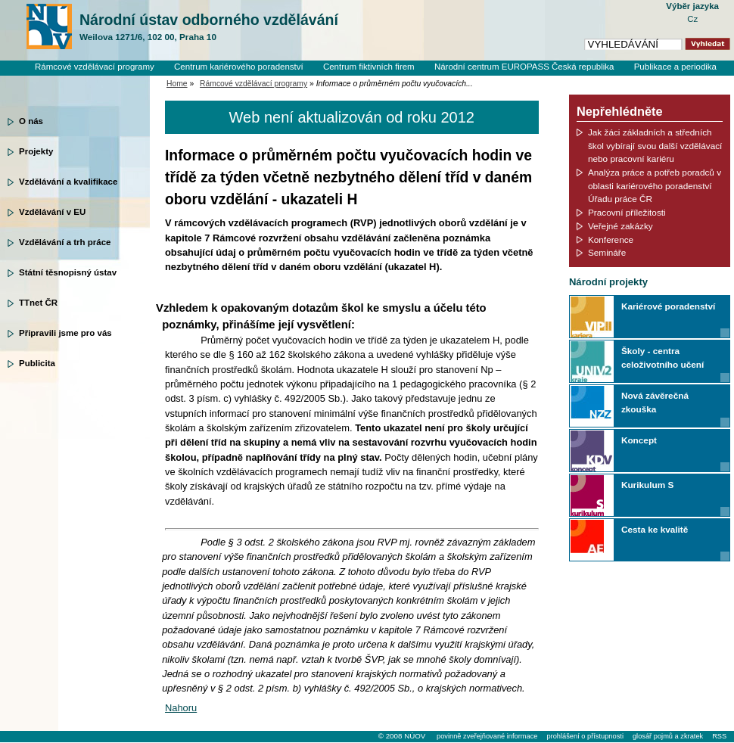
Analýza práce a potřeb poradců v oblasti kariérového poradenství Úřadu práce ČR (654, 185)
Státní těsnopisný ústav (68, 272)
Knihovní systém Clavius (669, 79)
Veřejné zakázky (620, 226)
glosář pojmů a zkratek (668, 736)
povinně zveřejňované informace (487, 736)
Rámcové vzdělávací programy (94, 66)
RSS (719, 736)
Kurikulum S (647, 485)
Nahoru (181, 707)
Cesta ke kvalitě (654, 529)
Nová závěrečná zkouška (655, 402)
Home (177, 83)
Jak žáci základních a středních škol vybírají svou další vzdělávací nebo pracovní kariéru (655, 145)
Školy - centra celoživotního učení (662, 357)
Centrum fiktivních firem (369, 66)
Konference (610, 239)
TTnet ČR (38, 302)
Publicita (37, 363)
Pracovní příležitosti (627, 212)
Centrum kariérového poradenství (238, 66)
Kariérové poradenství (668, 306)
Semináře (607, 252)
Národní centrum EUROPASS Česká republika (524, 66)
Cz (692, 18)
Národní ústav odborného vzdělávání (208, 27)
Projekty (36, 151)
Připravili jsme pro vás (65, 332)
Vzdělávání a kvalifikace (68, 181)
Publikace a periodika (675, 66)
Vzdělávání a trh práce (64, 242)
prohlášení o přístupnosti (584, 736)
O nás (31, 121)
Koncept (639, 440)
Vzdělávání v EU (52, 211)
